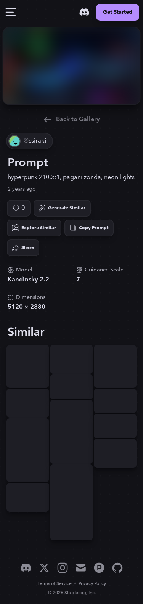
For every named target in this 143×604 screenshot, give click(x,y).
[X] (44, 568)
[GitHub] (117, 568)
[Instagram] (62, 568)
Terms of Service (54, 583)
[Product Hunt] (99, 568)
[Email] (81, 568)
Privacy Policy (92, 583)
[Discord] (84, 12)
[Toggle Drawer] (10, 12)
